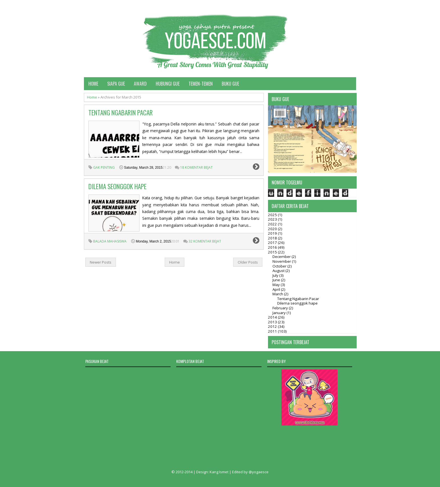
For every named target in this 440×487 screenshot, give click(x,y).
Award (140, 83)
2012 (273, 326)
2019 (273, 233)
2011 (273, 331)
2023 (273, 219)
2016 (273, 247)
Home (93, 83)
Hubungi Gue (168, 83)
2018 (273, 238)
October (279, 266)
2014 (273, 317)
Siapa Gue (116, 83)
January (279, 312)
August (278, 270)
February (280, 307)
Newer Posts (100, 262)
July (275, 275)
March (278, 293)
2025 (273, 214)
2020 (273, 228)
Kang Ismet (219, 471)
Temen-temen (201, 83)
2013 (273, 321)
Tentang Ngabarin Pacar (120, 112)
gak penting (104, 167)
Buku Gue (230, 83)
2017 (273, 242)
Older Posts (248, 262)
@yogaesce (259, 471)
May (276, 284)
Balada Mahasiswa (110, 241)
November (282, 261)
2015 (273, 252)
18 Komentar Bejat (196, 167)
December (282, 256)
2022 (273, 224)
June (276, 279)
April (276, 289)
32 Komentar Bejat (205, 241)
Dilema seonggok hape (117, 186)
